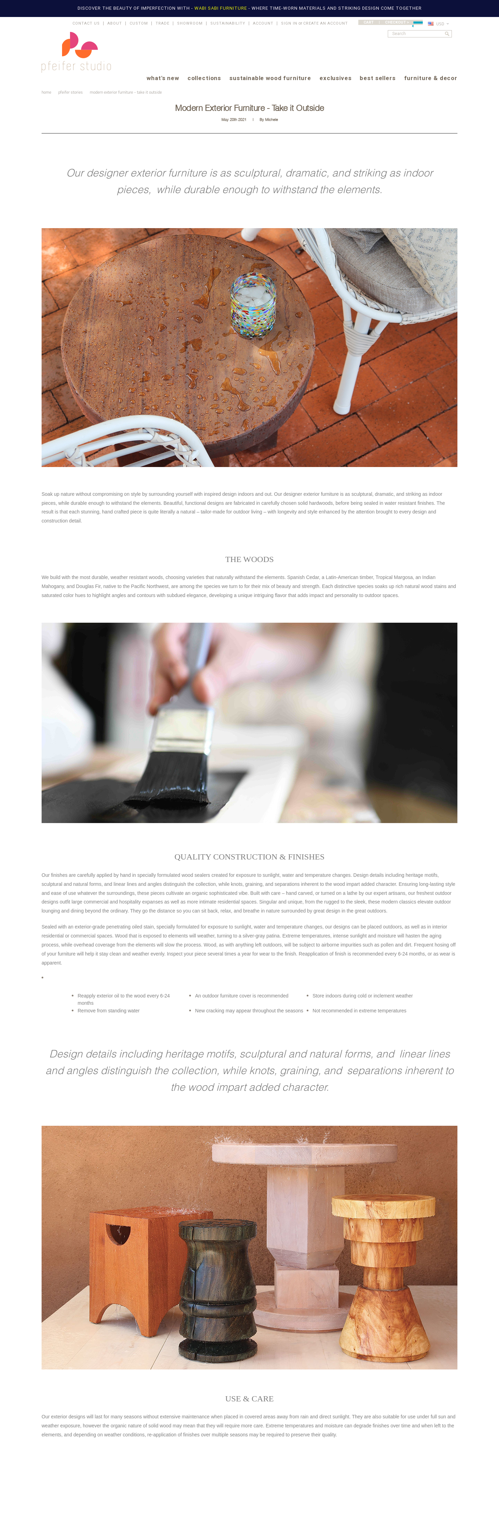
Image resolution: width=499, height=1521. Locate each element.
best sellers (377, 78)
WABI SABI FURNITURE (221, 8)
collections (204, 78)
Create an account (325, 23)
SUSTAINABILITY (227, 23)
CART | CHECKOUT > (393, 22)
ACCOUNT (263, 23)
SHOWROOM (190, 23)
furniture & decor (430, 78)
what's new (163, 78)
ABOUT (114, 23)
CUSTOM (139, 23)
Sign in (289, 23)
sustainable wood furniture (270, 78)
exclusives (335, 78)
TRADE (162, 23)
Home (46, 92)
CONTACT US (86, 23)
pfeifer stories (70, 92)
